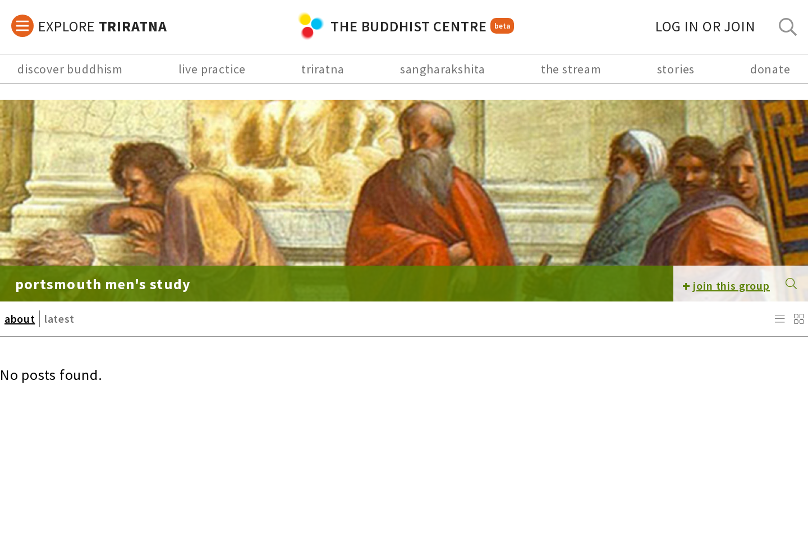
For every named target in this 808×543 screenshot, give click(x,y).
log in (705, 26)
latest (59, 319)
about (19, 319)
